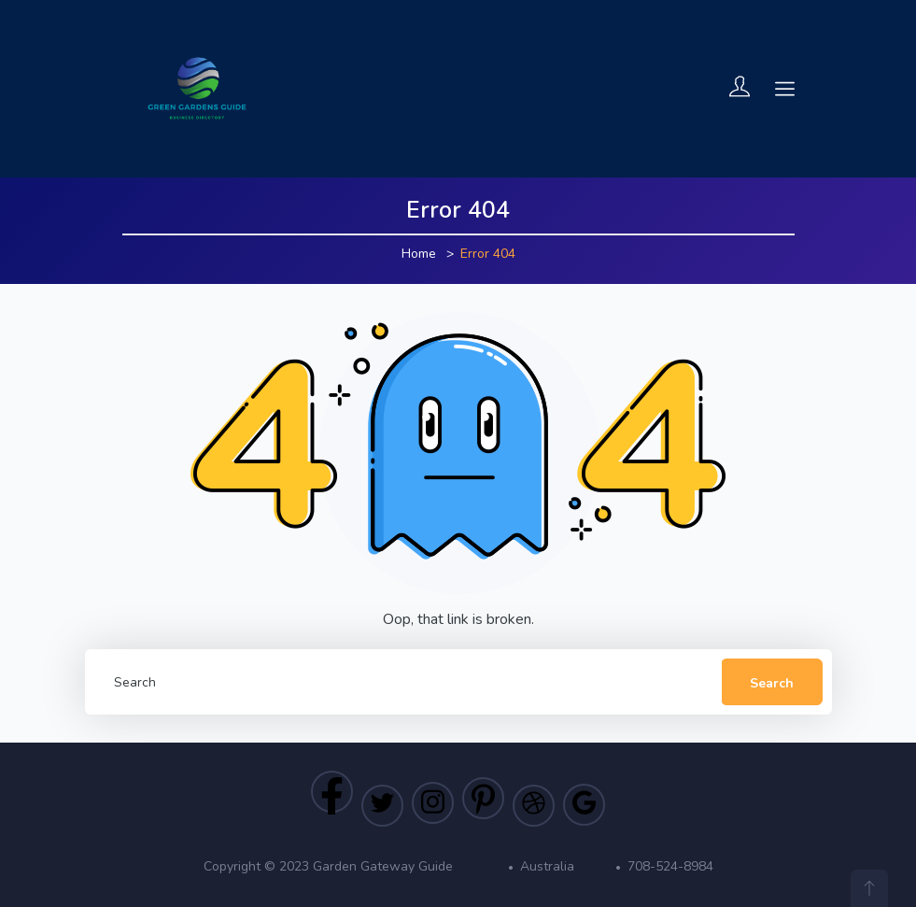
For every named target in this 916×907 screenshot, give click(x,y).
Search (772, 683)
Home (419, 253)
